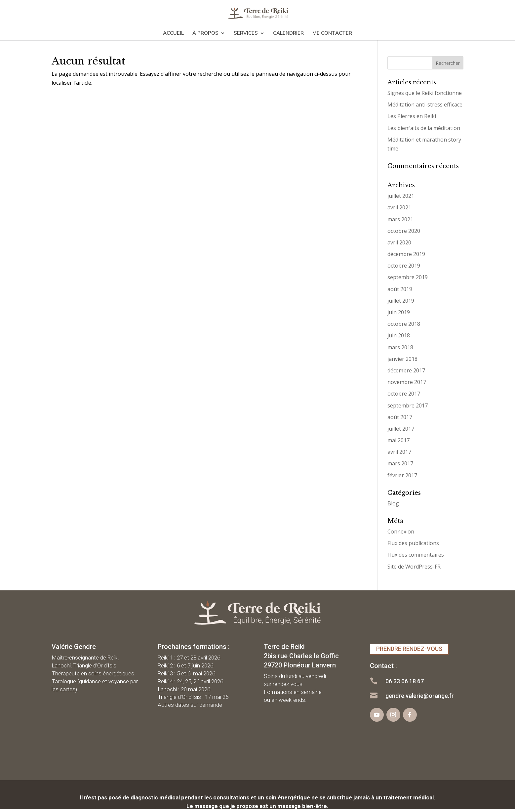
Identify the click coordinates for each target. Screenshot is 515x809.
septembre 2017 (407, 405)
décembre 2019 (406, 254)
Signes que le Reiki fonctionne (424, 93)
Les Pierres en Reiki (411, 116)
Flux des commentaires (415, 554)
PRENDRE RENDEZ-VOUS (409, 648)
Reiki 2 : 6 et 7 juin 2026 (185, 665)
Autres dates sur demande (190, 705)
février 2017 (402, 475)
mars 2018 (400, 347)
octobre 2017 (403, 393)
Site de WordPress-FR (414, 566)
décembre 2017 (406, 370)
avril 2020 (399, 242)
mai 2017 (398, 440)
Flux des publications (413, 543)
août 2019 (399, 289)
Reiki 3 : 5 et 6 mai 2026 (186, 673)
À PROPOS (205, 30)
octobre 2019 (403, 265)
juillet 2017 (400, 428)
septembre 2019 (407, 277)
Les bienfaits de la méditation (423, 128)
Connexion (400, 531)
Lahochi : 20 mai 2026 (184, 689)
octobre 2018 (403, 323)
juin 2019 (398, 312)
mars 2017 (400, 463)
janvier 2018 (402, 358)
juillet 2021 (400, 195)
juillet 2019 (400, 300)
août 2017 (399, 417)
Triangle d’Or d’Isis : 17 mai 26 (193, 697)
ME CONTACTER (332, 30)
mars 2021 (400, 219)
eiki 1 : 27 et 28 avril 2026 (190, 657)
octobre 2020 (403, 230)
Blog (393, 503)
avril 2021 (399, 207)
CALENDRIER (288, 30)
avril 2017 (399, 451)
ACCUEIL (173, 30)
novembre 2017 (406, 382)
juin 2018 (398, 335)
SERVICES (246, 30)
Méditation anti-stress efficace (424, 104)
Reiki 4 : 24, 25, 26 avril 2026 (190, 681)
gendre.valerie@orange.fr (419, 695)
